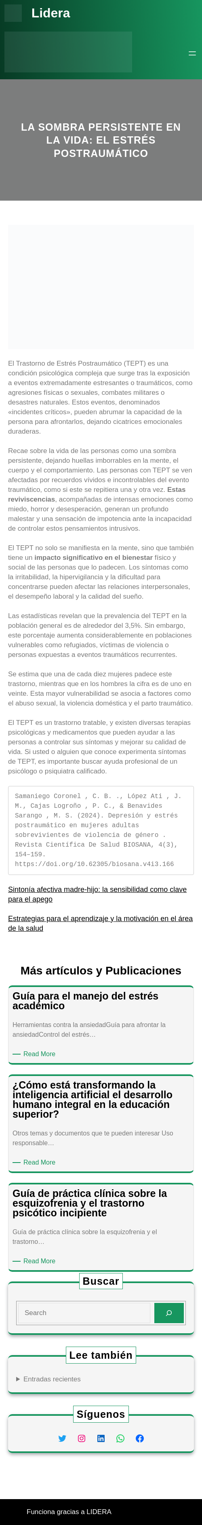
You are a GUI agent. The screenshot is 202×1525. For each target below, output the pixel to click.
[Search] (169, 1313)
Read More (40, 1054)
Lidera (51, 13)
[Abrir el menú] (192, 53)
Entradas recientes (52, 1379)
